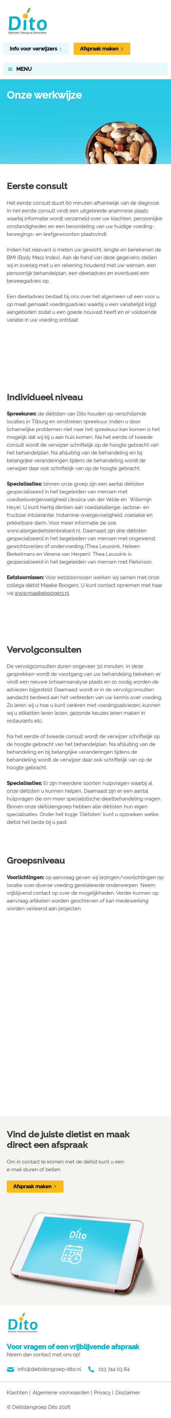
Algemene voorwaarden (61, 1393)
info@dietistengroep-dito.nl (49, 1369)
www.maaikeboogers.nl (42, 593)
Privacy (102, 1393)
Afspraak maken (102, 49)
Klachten (17, 1393)
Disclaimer (127, 1393)
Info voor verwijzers (36, 49)
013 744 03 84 (114, 1369)
